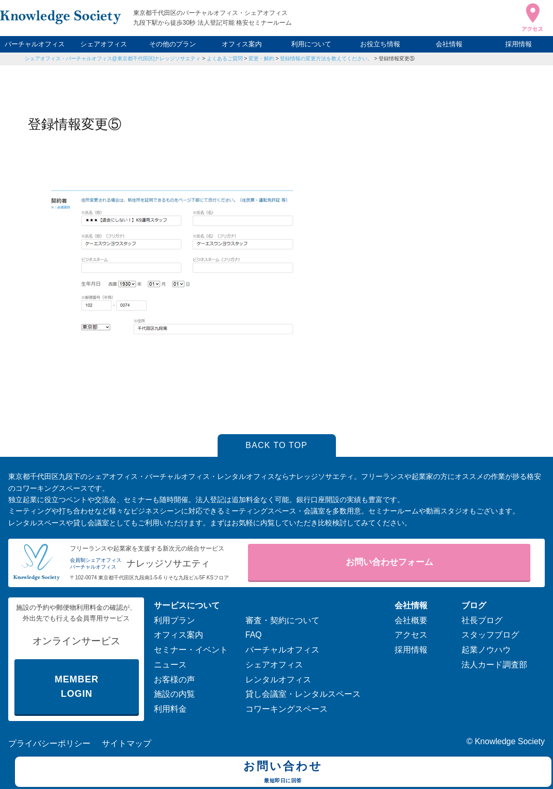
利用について (311, 44)
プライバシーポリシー (49, 743)
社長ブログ (482, 620)
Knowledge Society (510, 741)
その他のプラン (172, 44)
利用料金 (170, 709)
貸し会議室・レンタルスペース (303, 694)
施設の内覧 (174, 694)
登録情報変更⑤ (397, 58)
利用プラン (174, 620)
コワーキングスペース (286, 709)
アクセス (411, 634)
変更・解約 (261, 58)
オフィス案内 (242, 44)
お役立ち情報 (380, 44)
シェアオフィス (103, 44)
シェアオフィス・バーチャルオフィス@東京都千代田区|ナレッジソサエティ (113, 58)
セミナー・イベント (191, 649)
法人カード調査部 (494, 664)
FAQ (253, 634)
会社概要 (411, 620)
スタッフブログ (490, 634)
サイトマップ (126, 743)
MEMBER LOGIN (76, 686)
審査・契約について (282, 620)
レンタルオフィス (278, 679)
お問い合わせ (283, 773)
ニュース (170, 664)
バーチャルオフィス (35, 44)
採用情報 (518, 44)
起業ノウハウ (486, 649)
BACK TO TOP (276, 445)
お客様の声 (174, 679)
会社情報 (449, 44)
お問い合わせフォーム (389, 562)
